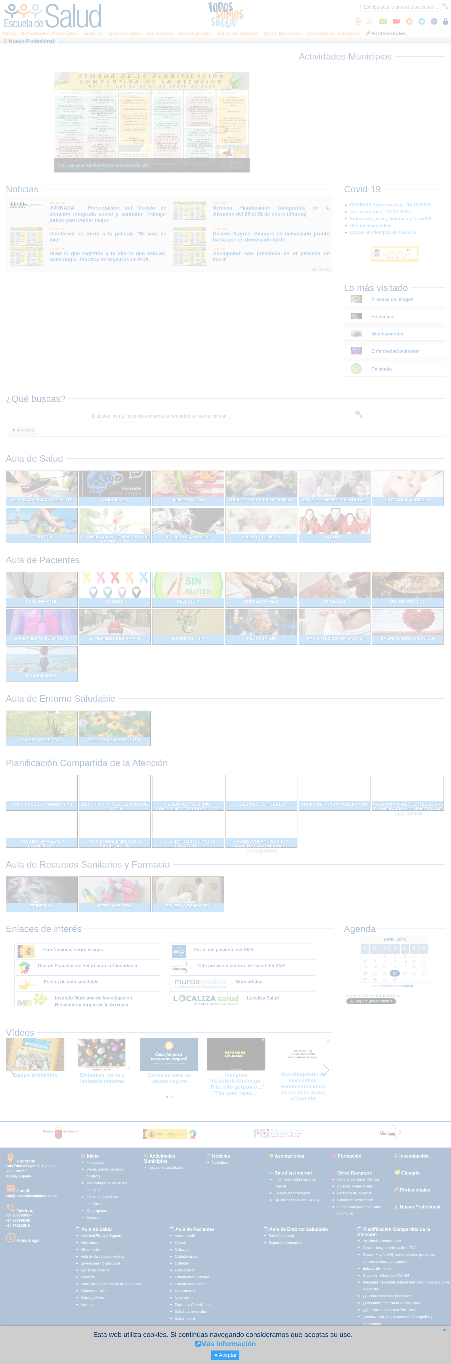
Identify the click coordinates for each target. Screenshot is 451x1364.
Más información (225, 1344)
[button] (444, 1330)
